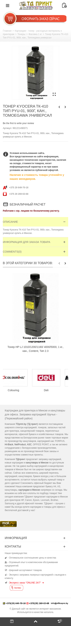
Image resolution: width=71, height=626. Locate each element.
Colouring (19, 390)
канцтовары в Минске (37, 462)
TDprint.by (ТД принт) (27, 424)
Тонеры (21, 34)
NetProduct (20, 444)
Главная (7, 30)
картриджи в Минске (29, 490)
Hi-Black (9, 444)
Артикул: (7, 128)
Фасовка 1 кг (35, 34)
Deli (52, 390)
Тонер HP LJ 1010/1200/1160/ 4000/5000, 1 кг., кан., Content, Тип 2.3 (36, 348)
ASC (29, 444)
